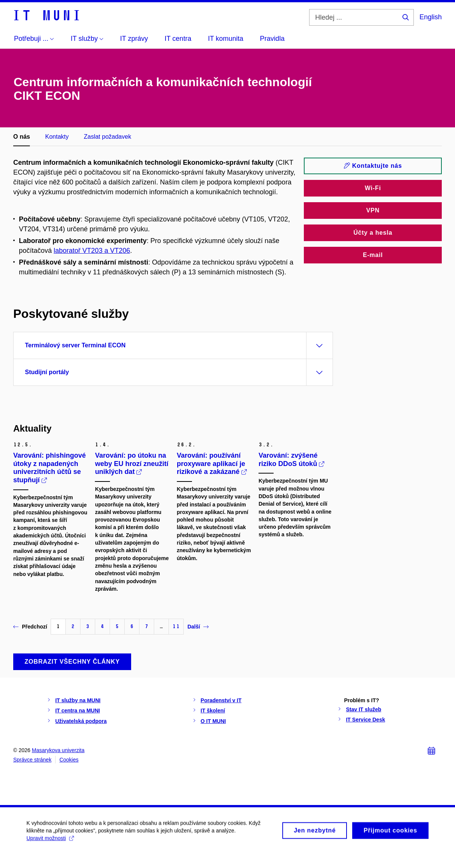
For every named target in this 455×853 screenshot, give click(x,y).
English (430, 17)
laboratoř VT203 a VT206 (92, 250)
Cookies (69, 760)
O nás (21, 136)
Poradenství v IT (221, 700)
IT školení (213, 710)
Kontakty (56, 136)
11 (176, 626)
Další (198, 627)
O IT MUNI (213, 721)
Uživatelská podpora (81, 721)
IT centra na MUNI (77, 710)
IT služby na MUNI (78, 700)
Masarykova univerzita (58, 750)
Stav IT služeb (363, 709)
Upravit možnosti (50, 841)
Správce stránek (32, 760)
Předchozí (30, 627)
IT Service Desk (365, 720)
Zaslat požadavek (107, 136)
